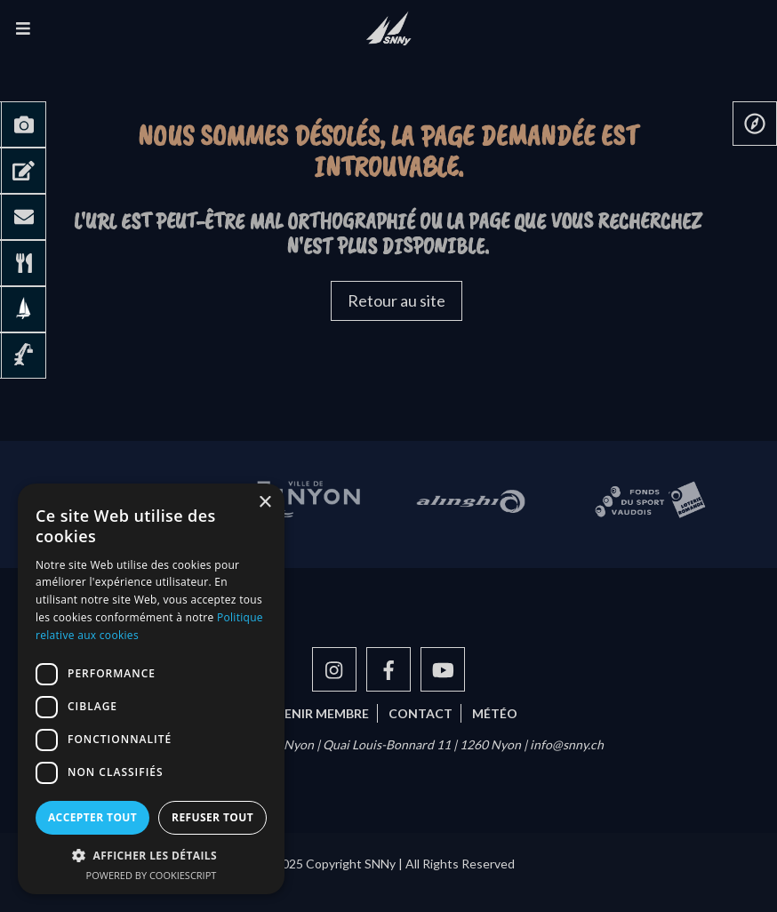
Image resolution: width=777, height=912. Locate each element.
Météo (494, 713)
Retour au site (396, 300)
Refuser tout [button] (212, 817)
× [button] (264, 502)
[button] (151, 855)
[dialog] (151, 689)
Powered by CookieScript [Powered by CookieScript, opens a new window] (151, 875)
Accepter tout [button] (92, 817)
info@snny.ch (567, 744)
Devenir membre (314, 713)
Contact (420, 713)
